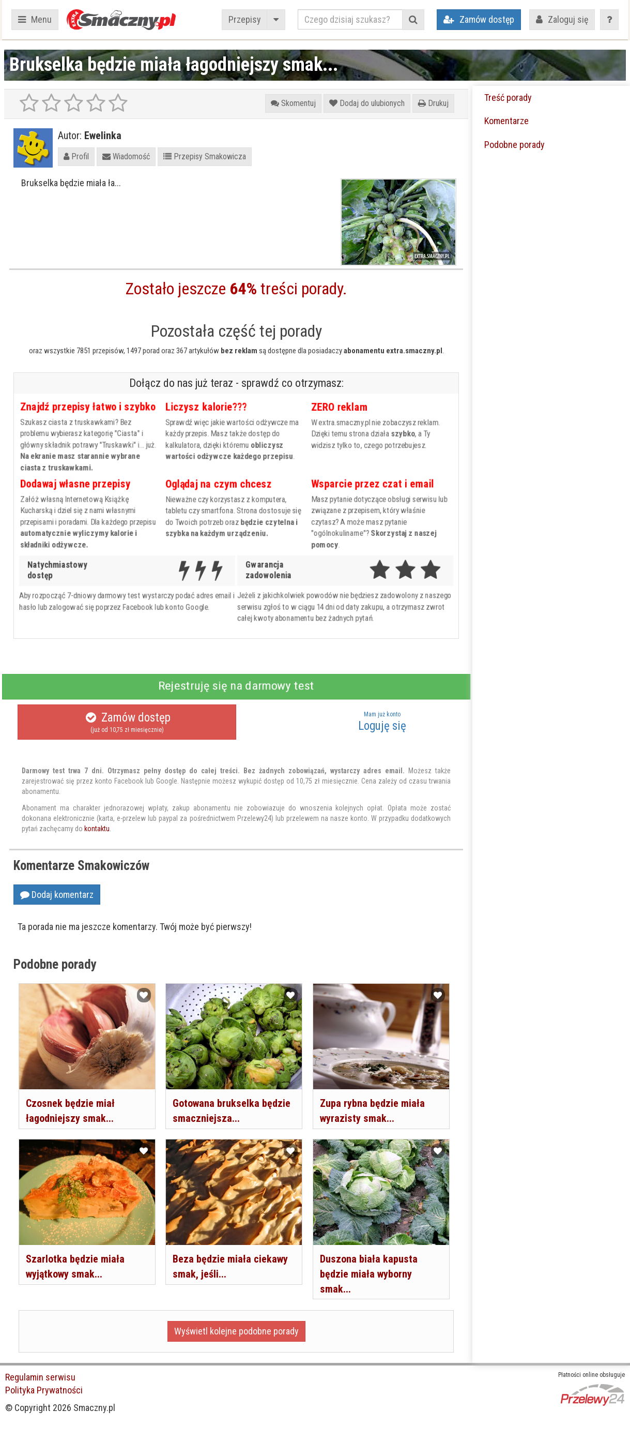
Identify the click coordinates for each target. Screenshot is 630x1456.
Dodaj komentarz (57, 894)
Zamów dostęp (126, 722)
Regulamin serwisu (40, 1377)
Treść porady (508, 97)
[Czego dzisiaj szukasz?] (350, 19)
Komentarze (506, 120)
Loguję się (382, 721)
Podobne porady (514, 144)
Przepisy (244, 19)
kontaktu (97, 828)
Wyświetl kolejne (236, 1331)
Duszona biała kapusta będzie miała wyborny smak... (369, 1274)
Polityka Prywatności (44, 1390)
